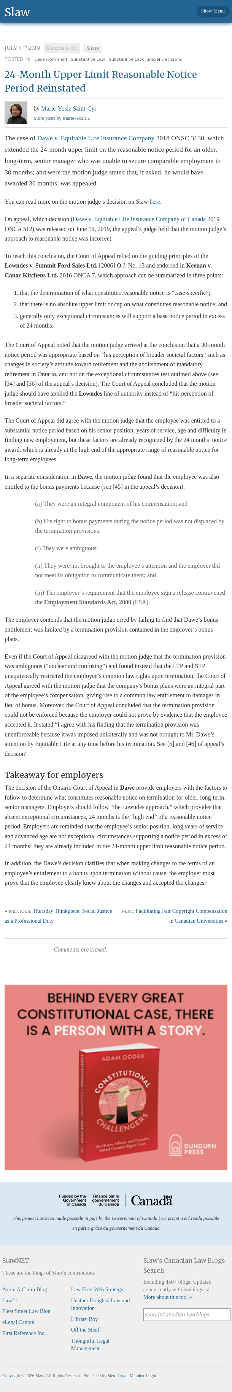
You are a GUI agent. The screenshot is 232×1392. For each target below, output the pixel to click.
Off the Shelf (85, 1330)
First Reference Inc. (24, 1333)
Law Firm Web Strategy (97, 1289)
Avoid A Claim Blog (24, 1289)
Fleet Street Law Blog (26, 1311)
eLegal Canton (18, 1322)
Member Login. (143, 1375)
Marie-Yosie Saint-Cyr (68, 108)
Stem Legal (118, 1375)
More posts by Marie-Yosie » (61, 118)
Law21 (9, 1300)
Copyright (11, 1375)
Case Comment (50, 59)
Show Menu (213, 11)
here (154, 201)
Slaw (17, 12)
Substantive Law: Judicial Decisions (145, 59)
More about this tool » (167, 1297)
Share (93, 48)
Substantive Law (88, 59)
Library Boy (84, 1319)
